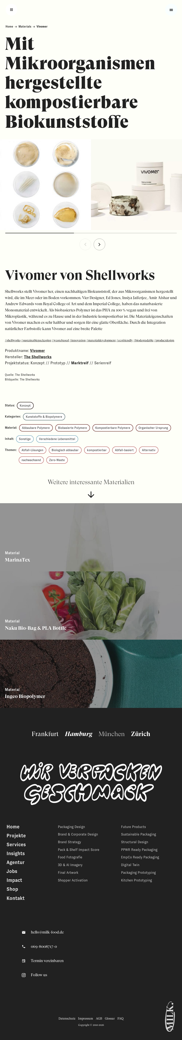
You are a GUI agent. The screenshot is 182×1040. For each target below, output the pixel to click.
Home (9, 26)
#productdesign (164, 340)
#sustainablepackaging (36, 340)
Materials (24, 26)
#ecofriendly (124, 340)
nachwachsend (31, 460)
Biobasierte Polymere (72, 427)
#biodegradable (143, 340)
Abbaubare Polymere (36, 427)
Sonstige (25, 439)
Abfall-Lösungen (32, 450)
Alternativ (148, 450)
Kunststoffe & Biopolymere (44, 416)
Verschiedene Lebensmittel (57, 439)
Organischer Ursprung (153, 427)
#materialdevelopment (101, 340)
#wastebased (60, 340)
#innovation (77, 340)
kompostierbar (97, 450)
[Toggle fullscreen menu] (171, 9)
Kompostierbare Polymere (112, 427)
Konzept (25, 405)
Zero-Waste (57, 460)
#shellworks (13, 340)
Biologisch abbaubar (65, 450)
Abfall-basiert (124, 450)
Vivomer (37, 350)
